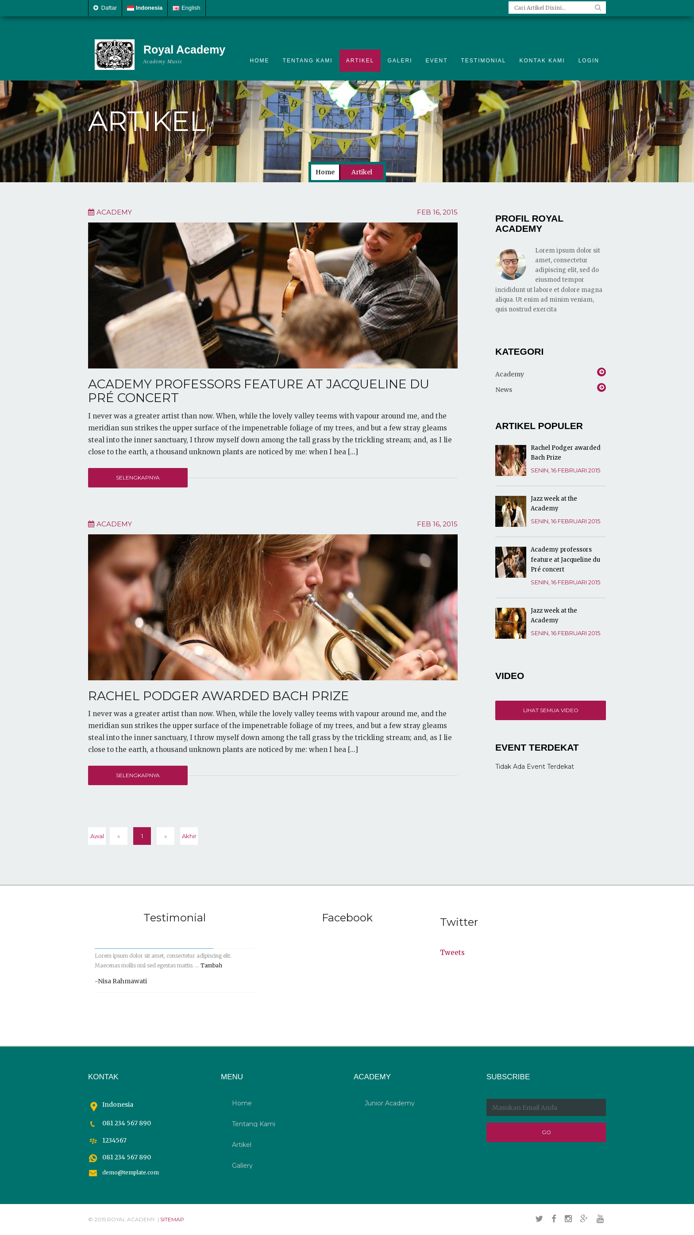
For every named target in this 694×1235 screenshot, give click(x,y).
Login (588, 61)
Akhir (189, 836)
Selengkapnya (138, 477)
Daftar (105, 7)
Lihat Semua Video (550, 710)
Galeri (399, 61)
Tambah (211, 965)
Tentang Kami (308, 61)
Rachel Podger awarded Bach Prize (218, 695)
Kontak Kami (542, 61)
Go (546, 1132)
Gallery (242, 1166)
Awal (97, 836)
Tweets (452, 952)
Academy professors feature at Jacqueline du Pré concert (258, 390)
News (503, 389)
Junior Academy (390, 1103)
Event (437, 61)
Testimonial (483, 61)
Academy (114, 212)
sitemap (172, 1219)
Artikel (360, 61)
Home (260, 61)
